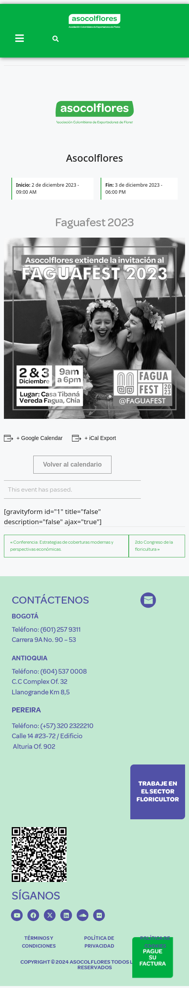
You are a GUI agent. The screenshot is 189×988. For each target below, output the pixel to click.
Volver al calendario (72, 464)
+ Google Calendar (39, 438)
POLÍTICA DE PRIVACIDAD (99, 942)
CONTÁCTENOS (50, 600)
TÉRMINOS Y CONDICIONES (39, 942)
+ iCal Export (100, 438)
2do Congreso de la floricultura (154, 545)
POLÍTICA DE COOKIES (155, 942)
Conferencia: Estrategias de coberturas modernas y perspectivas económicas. (61, 545)
